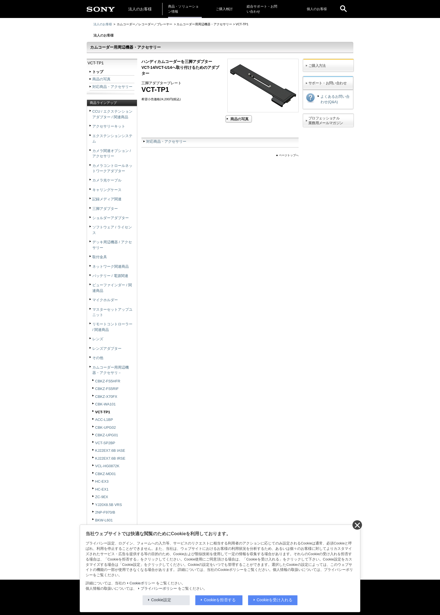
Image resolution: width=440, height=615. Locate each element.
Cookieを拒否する (220, 600)
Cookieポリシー (142, 583)
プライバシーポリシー (159, 589)
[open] (343, 9)
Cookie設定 (161, 600)
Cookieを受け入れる (275, 600)
